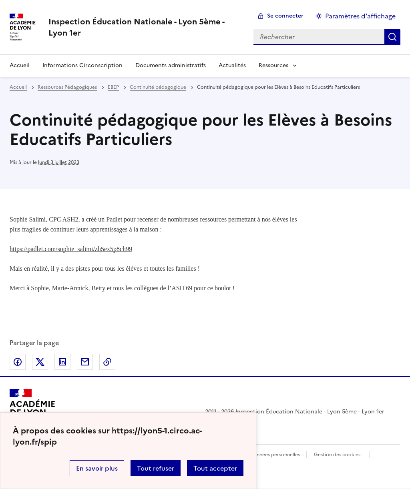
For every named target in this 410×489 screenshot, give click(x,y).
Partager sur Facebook (18, 362)
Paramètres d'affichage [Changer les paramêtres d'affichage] (360, 16)
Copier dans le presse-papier (107, 362)
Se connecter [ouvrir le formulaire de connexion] (285, 16)
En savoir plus (97, 468)
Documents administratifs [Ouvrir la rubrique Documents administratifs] (170, 65)
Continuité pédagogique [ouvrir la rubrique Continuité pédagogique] (158, 87)
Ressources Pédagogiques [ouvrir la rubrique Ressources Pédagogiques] (67, 87)
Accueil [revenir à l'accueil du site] (20, 65)
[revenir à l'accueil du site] (144, 27)
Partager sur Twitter (40, 362)
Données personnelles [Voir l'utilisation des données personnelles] (274, 454)
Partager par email (85, 362)
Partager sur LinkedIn (62, 362)
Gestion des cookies (337, 454)
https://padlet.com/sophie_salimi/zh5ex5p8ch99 (71, 248)
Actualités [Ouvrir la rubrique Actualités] (232, 65)
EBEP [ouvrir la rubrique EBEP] (113, 87)
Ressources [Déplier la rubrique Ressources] (273, 65)
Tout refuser (155, 468)
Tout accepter (215, 468)
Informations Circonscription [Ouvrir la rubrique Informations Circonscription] (82, 65)
